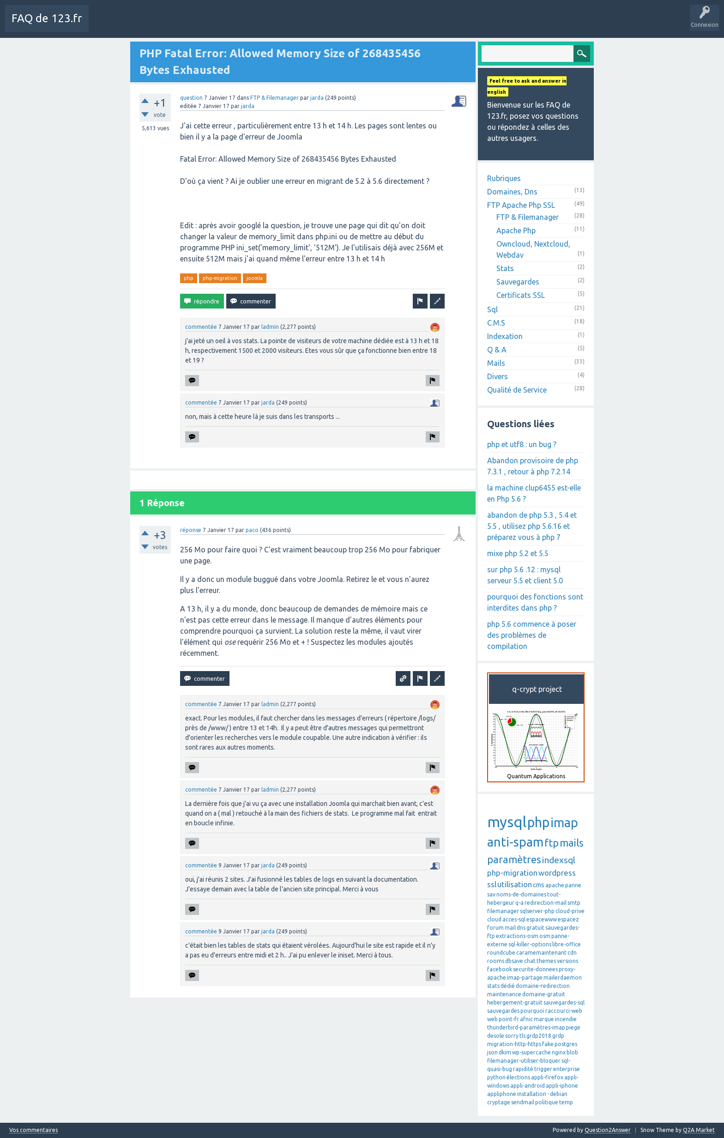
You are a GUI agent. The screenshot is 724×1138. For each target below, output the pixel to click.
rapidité (523, 1069)
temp (566, 1102)
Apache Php (516, 230)
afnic (526, 1019)
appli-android (527, 1086)
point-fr (509, 1019)
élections (518, 1077)
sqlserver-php (537, 911)
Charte (105, 25)
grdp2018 (538, 1036)
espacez (568, 919)
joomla (255, 278)
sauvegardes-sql (564, 1002)
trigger (543, 1069)
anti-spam (515, 842)
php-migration (220, 278)
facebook (499, 969)
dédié (508, 986)
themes (546, 961)
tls (522, 1036)
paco (252, 530)
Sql (492, 309)
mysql (506, 821)
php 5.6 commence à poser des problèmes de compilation (531, 635)
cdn (572, 953)
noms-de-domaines (521, 894)
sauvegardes (503, 1011)
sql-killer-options (529, 944)
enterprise (566, 1069)
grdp (558, 1036)
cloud (494, 919)
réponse (190, 530)
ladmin (270, 327)
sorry (512, 1036)
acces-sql (513, 919)
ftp (551, 842)
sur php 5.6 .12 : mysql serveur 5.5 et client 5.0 (525, 575)
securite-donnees (535, 969)
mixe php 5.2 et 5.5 (518, 553)
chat (530, 961)
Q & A (497, 349)
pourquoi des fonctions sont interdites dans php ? (535, 602)
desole (495, 1036)
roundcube (501, 953)
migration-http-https (514, 1044)
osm (544, 936)
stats (493, 986)
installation (531, 1094)
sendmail (522, 1102)
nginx (559, 1052)
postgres (566, 1044)
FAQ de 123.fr (47, 18)
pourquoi (532, 1011)
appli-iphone (562, 1086)
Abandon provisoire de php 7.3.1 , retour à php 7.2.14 (532, 466)
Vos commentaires (33, 1130)
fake (548, 1044)
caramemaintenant (541, 953)
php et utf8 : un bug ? (521, 444)
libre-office (566, 944)
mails (572, 842)
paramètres (514, 859)
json (492, 1052)
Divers (497, 376)
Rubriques (504, 178)
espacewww (541, 919)
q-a (519, 903)
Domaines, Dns (512, 192)
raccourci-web (563, 1011)
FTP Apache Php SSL (521, 205)
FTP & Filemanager (274, 98)
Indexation (505, 336)
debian (558, 1094)
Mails (496, 363)
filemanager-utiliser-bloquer (524, 1061)
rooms (495, 961)
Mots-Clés (243, 25)
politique (546, 1102)
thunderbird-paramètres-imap (526, 1027)
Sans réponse (203, 25)
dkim (505, 1052)
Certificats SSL (520, 295)
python (496, 1077)
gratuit (535, 928)
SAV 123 (337, 25)
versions (567, 961)
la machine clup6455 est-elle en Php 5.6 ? (534, 493)
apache (554, 885)
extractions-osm (517, 936)
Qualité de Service (517, 390)
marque (544, 1019)
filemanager (503, 911)
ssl (491, 884)
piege (573, 1027)
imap (564, 822)
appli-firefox (547, 1077)
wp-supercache (531, 1052)
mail (510, 928)
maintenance (504, 994)
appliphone (501, 1094)
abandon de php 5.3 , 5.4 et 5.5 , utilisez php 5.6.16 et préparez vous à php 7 (532, 526)
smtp (573, 903)
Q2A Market (699, 1130)
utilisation (514, 884)
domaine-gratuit (543, 994)
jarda (317, 98)
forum (495, 928)
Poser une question (292, 25)
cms (538, 885)
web (492, 1019)
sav (491, 894)
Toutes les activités (150, 25)
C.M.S (496, 323)
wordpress (557, 872)
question (191, 98)
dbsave (514, 961)
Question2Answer (608, 1130)
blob (572, 1052)
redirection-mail (546, 903)
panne (573, 885)
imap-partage (525, 978)
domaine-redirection (543, 986)
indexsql (558, 860)
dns (521, 928)
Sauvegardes (517, 282)
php (188, 278)
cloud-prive (570, 911)
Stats (505, 268)
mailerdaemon (562, 978)
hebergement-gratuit (515, 1002)
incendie (566, 1019)
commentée (201, 327)
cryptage (498, 1102)
